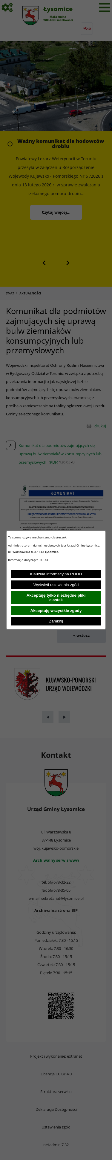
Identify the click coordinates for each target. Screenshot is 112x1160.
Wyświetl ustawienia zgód (56, 585)
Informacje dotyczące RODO (28, 560)
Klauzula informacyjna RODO (56, 574)
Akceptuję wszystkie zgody (56, 610)
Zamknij (56, 621)
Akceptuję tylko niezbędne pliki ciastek (56, 597)
